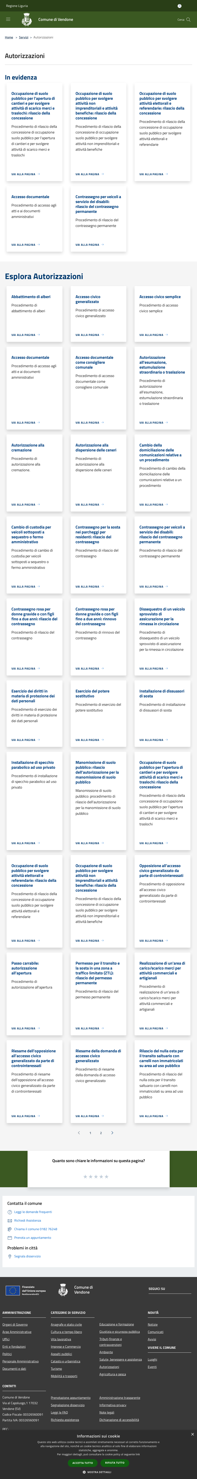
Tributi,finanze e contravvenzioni (110, 1341)
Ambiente (106, 1352)
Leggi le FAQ (59, 1412)
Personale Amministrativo (20, 1361)
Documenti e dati (14, 1368)
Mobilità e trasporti (64, 1376)
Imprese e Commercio (66, 1346)
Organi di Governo (15, 1324)
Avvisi (152, 1339)
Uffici (6, 1339)
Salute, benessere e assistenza (120, 1359)
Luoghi (152, 1359)
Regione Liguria (17, 5)
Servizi (23, 37)
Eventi (152, 1366)
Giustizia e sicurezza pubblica (119, 1331)
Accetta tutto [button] (82, 1463)
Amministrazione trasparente (119, 1397)
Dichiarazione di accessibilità (119, 1419)
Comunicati (156, 1331)
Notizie (153, 1324)
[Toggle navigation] (8, 19)
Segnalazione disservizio (68, 1405)
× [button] (192, 1434)
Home (9, 37)
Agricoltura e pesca (112, 1374)
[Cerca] (188, 19)
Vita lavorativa (61, 1339)
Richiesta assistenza (65, 1419)
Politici (7, 1353)
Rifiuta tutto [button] (115, 1462)
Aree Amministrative (16, 1331)
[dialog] (98, 1454)
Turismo (56, 1368)
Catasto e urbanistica (65, 1361)
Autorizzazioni (109, 1366)
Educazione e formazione (116, 1324)
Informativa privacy (112, 1405)
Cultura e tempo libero (66, 1331)
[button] (98, 1472)
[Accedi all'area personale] (179, 6)
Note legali (106, 1412)
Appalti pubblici (61, 1353)
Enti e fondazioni (14, 1346)
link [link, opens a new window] (138, 1454)
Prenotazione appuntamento (70, 1397)
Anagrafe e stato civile (66, 1324)
